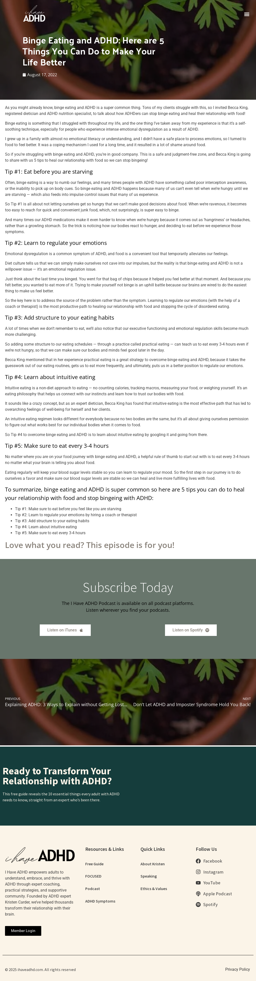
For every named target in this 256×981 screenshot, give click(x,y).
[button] (247, 14)
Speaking (148, 876)
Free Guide (94, 863)
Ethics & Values (153, 888)
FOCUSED (93, 876)
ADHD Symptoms (100, 901)
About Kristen (152, 863)
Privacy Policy (237, 969)
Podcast (92, 888)
